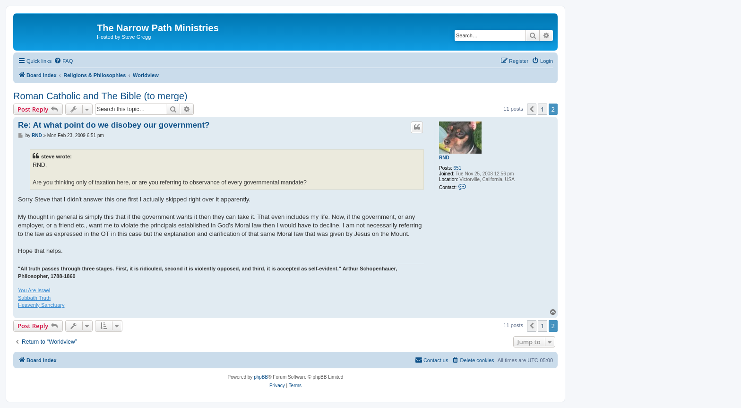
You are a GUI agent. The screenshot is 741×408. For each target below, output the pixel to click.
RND (444, 157)
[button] (531, 109)
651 (458, 168)
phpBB (261, 377)
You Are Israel (34, 290)
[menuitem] (63, 61)
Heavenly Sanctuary (41, 305)
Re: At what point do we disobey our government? (114, 125)
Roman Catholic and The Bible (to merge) (100, 96)
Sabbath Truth (34, 298)
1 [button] (542, 109)
